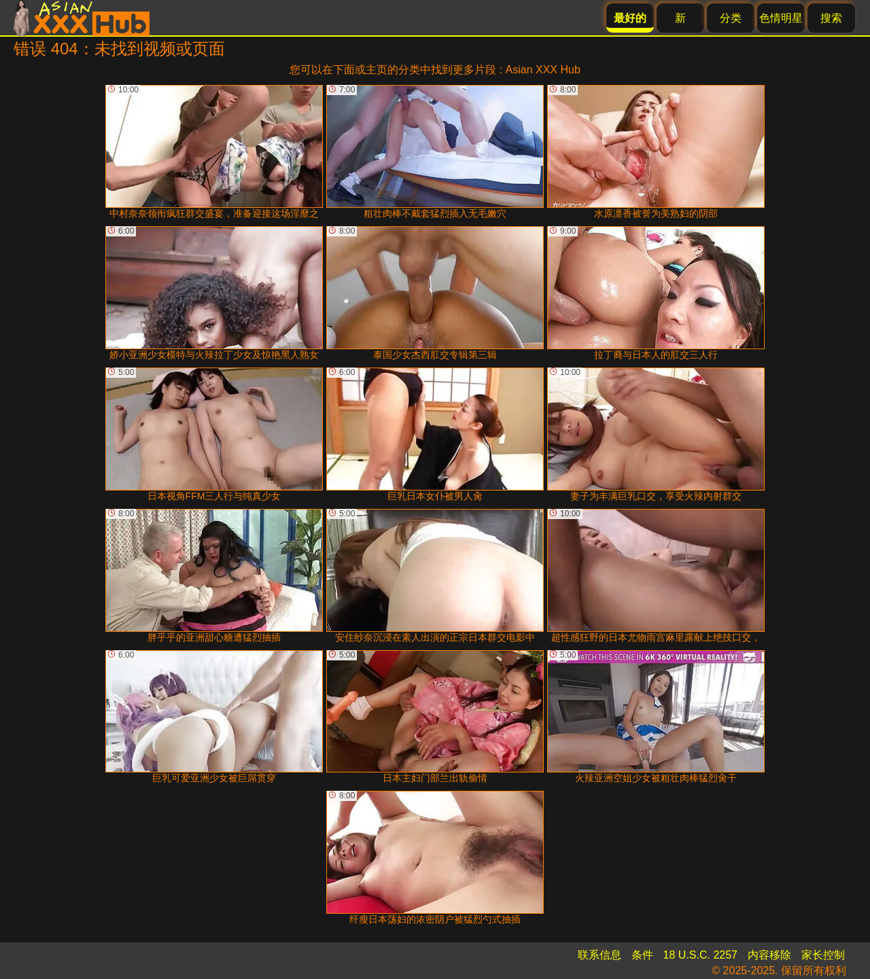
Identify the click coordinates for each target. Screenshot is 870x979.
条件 (642, 955)
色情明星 (781, 18)
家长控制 (823, 955)
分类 (731, 18)
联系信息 (599, 955)
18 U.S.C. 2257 (700, 955)
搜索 (831, 18)
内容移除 (769, 955)
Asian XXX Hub (543, 69)
